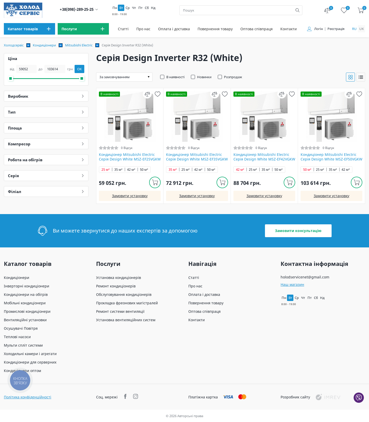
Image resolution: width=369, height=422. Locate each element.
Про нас (143, 29)
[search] (297, 10)
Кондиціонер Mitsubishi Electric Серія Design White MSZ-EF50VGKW (331, 157)
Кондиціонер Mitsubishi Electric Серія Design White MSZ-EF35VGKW (197, 157)
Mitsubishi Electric (79, 45)
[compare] (147, 93)
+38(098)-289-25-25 (77, 9)
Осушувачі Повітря (21, 328)
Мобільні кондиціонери (25, 302)
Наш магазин (292, 284)
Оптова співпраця (256, 29)
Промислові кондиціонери (27, 311)
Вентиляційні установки (25, 319)
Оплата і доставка (174, 29)
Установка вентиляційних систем (125, 319)
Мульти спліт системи (23, 345)
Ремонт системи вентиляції (120, 311)
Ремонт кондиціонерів (116, 286)
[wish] (157, 93)
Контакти (288, 29)
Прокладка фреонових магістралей (127, 302)
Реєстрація (335, 29)
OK (79, 69)
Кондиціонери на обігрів (26, 294)
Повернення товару (215, 29)
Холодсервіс (14, 45)
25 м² (105, 169)
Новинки (204, 77)
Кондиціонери (44, 45)
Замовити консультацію (298, 230)
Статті (123, 29)
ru (354, 28)
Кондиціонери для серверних (30, 362)
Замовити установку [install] (130, 195)
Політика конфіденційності (27, 397)
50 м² (144, 169)
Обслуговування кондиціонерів (123, 294)
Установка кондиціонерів (118, 277)
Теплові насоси (17, 336)
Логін (318, 29)
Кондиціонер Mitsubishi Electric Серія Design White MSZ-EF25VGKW (130, 157)
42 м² (131, 169)
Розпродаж (233, 77)
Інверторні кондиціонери (26, 286)
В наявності (175, 77)
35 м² (118, 169)
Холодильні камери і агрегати (30, 353)
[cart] (360, 10)
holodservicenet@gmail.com (305, 277)
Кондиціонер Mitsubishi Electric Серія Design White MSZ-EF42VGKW (264, 157)
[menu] (29, 29)
